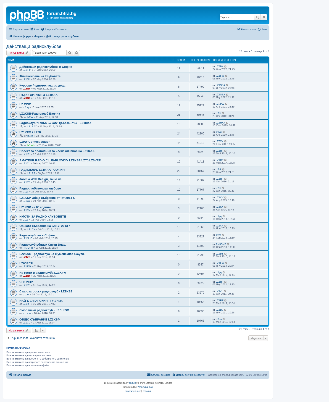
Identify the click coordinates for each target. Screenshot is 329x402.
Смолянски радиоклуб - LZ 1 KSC (44, 310)
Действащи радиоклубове (33, 46)
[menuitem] (54, 29)
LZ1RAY (32, 126)
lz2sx (30, 117)
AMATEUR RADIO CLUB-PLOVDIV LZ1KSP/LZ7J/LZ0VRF (60, 160)
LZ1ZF (219, 291)
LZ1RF (26, 154)
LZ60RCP (26, 263)
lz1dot (26, 294)
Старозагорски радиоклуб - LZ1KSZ (45, 291)
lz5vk (218, 169)
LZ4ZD (26, 257)
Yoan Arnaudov (145, 387)
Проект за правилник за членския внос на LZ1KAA (57, 151)
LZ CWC (25, 104)
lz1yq (30, 135)
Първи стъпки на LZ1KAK (38, 95)
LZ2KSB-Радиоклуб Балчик (39, 113)
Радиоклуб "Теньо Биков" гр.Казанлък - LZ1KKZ (55, 123)
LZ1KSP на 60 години (35, 207)
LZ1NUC (27, 238)
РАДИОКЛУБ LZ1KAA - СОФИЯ (42, 169)
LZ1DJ (219, 309)
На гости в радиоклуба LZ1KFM (42, 272)
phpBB (132, 383)
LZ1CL (26, 163)
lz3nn (219, 319)
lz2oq (26, 107)
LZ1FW (220, 75)
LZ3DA (220, 66)
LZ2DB (220, 253)
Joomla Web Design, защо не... (41, 179)
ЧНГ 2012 (26, 282)
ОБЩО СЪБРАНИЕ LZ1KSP (39, 319)
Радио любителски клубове (40, 188)
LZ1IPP (27, 69)
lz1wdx (31, 145)
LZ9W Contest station (34, 141)
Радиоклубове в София (37, 235)
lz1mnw (27, 313)
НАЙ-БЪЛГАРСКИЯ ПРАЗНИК (41, 300)
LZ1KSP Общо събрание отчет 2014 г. (47, 198)
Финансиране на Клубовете (40, 76)
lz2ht (218, 113)
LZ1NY (27, 98)
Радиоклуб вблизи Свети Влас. (42, 244)
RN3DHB (28, 247)
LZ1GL (26, 79)
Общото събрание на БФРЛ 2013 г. (45, 226)
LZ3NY (27, 88)
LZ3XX (220, 141)
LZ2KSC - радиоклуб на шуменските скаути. (52, 254)
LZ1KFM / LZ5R (30, 132)
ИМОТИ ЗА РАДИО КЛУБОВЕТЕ (42, 216)
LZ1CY (220, 160)
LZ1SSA (220, 85)
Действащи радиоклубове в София (45, 66)
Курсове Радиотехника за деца (42, 85)
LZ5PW (220, 103)
